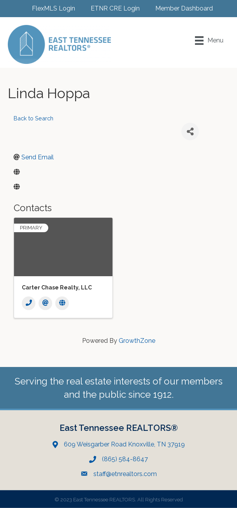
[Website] (62, 303)
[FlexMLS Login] (49, 8)
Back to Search (33, 118)
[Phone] (28, 303)
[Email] (45, 303)
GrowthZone (137, 340)
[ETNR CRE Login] (111, 8)
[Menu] (209, 40)
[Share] (190, 131)
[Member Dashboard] (180, 8)
